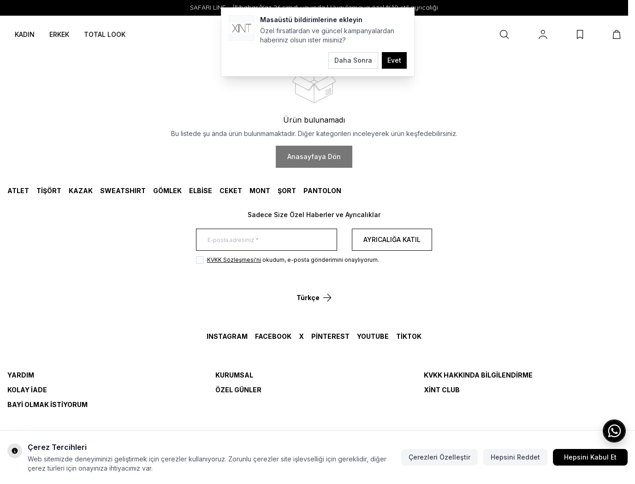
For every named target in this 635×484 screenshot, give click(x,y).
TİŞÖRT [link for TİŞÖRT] (48, 191)
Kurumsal (234, 375)
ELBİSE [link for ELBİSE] (200, 191)
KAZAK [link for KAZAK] (81, 191)
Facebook (273, 336)
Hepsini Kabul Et (590, 457)
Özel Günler (238, 390)
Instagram (227, 336)
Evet (394, 60)
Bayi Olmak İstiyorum (47, 404)
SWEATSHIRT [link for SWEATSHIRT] (123, 191)
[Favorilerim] (580, 34)
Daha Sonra (353, 60)
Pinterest (330, 336)
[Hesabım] (543, 34)
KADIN (25, 34)
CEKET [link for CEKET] (231, 191)
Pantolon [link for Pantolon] (322, 191)
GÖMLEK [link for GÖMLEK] (167, 191)
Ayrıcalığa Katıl (392, 239)
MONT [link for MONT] (259, 191)
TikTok (408, 336)
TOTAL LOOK (104, 34)
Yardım (20, 375)
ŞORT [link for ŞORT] (287, 191)
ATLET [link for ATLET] (18, 191)
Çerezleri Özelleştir (439, 457)
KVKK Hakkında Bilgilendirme (478, 375)
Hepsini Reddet (515, 457)
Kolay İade (27, 390)
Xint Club (442, 390)
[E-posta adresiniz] (266, 240)
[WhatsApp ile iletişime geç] (614, 431)
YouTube (373, 336)
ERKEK (59, 34)
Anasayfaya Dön (314, 156)
